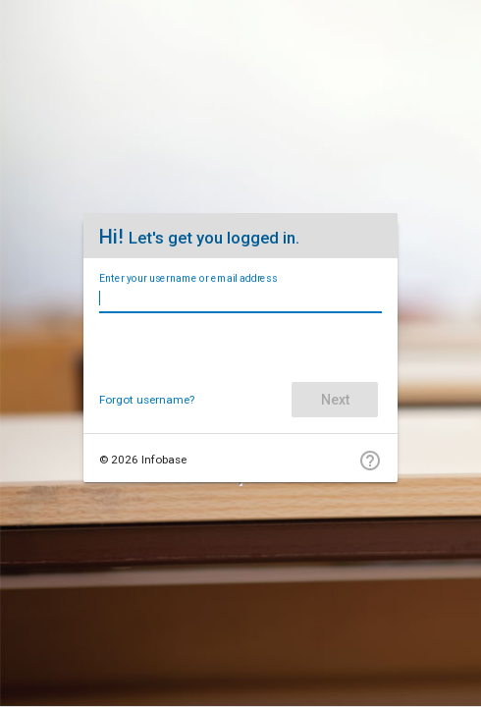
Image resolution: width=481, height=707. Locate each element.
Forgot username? (146, 400)
